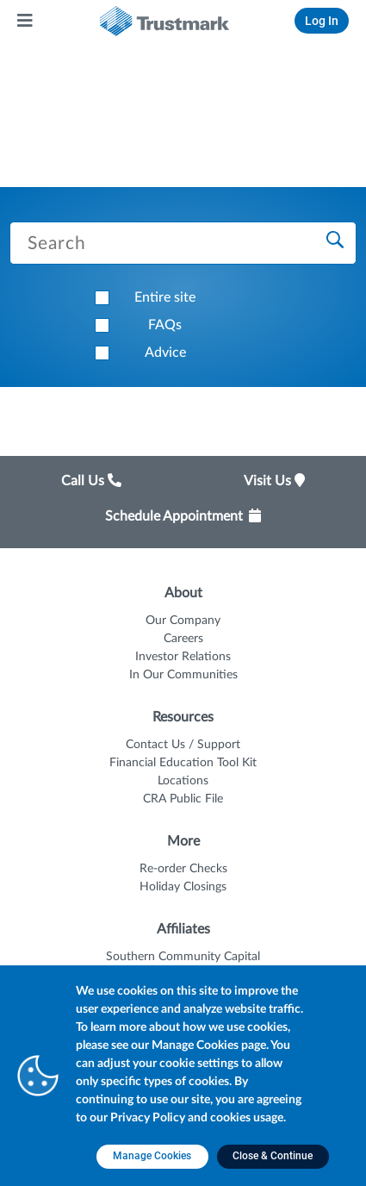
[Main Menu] (25, 20)
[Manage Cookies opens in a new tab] (152, 1157)
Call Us (91, 481)
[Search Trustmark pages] (183, 243)
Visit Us (274, 481)
